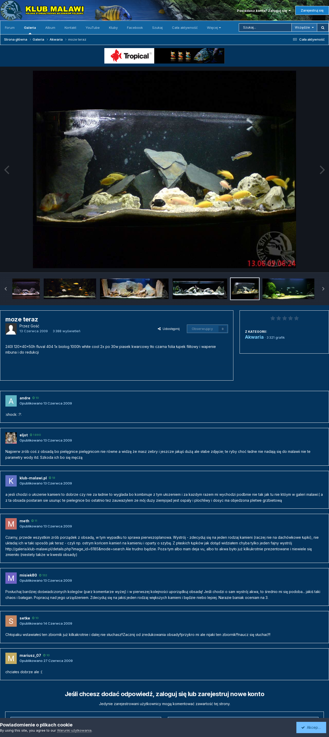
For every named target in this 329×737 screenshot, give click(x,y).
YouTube (93, 27)
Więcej (214, 27)
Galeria (30, 29)
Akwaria (254, 337)
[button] (5, 288)
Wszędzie (302, 27)
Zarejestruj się (312, 10)
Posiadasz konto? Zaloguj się (264, 10)
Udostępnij (169, 329)
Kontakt (70, 27)
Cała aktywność (185, 27)
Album (50, 27)
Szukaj (157, 27)
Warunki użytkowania (74, 730)
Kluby (113, 27)
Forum (10, 27)
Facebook (135, 27)
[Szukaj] (265, 27)
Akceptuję (312, 727)
